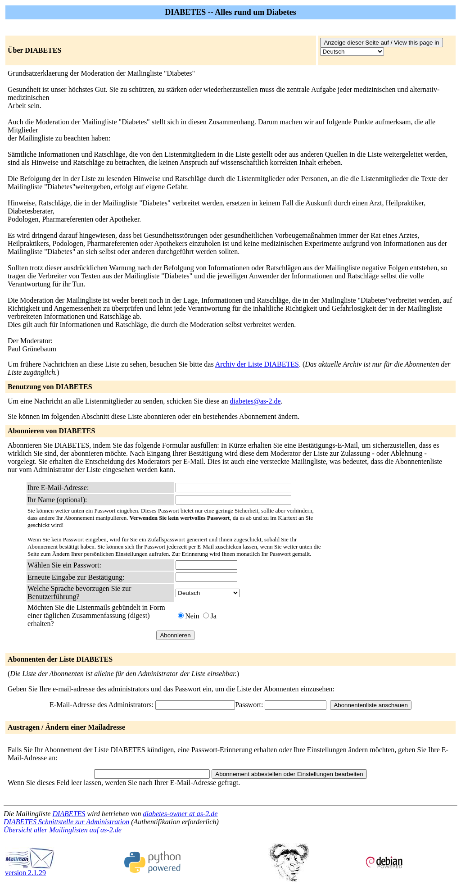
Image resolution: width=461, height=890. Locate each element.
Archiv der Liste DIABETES (257, 364)
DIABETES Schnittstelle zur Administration (66, 822)
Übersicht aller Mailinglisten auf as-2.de (63, 830)
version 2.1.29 (29, 869)
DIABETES (68, 813)
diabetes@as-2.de (255, 401)
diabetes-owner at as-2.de (180, 813)
